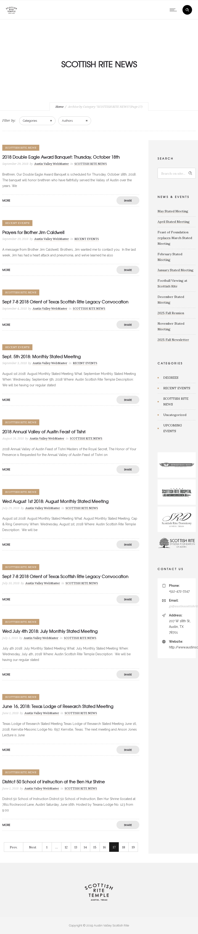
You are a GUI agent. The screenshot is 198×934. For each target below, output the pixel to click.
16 (104, 847)
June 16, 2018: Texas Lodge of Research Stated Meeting (57, 706)
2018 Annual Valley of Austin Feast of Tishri (43, 432)
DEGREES (170, 378)
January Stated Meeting (175, 270)
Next (32, 847)
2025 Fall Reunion (171, 313)
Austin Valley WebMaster (51, 164)
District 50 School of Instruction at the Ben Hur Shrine (53, 782)
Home (59, 106)
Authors (67, 120)
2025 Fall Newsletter (173, 340)
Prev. (13, 847)
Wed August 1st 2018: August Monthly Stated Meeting (55, 501)
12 (66, 847)
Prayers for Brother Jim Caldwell (33, 232)
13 (75, 847)
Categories (30, 120)
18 (123, 847)
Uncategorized (174, 415)
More (6, 200)
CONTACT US (171, 569)
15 (94, 847)
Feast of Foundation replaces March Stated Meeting (175, 238)
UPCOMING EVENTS (172, 428)
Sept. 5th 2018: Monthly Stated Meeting (41, 356)
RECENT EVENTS (176, 388)
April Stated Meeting (174, 222)
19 (133, 847)
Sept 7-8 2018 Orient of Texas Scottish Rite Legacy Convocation (65, 302)
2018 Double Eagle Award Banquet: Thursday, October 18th (61, 157)
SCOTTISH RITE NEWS (175, 401)
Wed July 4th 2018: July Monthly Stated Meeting (50, 631)
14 (85, 847)
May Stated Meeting (173, 211)
